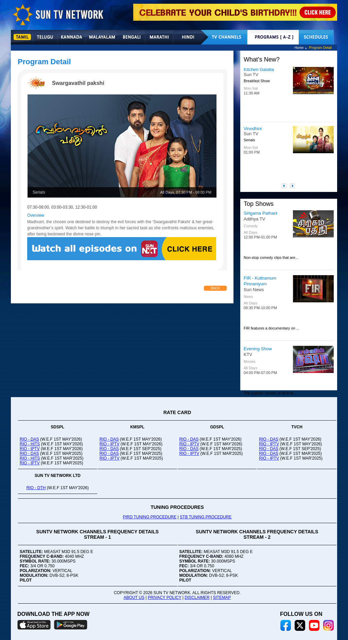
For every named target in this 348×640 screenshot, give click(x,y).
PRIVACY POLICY (164, 597)
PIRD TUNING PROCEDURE (149, 517)
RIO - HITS (30, 444)
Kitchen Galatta (259, 69)
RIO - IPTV (30, 448)
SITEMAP (222, 597)
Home (299, 48)
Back (215, 288)
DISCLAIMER (197, 597)
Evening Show (258, 348)
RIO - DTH (36, 487)
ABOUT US (134, 597)
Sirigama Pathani (260, 213)
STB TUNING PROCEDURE (205, 517)
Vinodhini (253, 128)
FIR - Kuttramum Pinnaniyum (260, 280)
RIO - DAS (29, 439)
